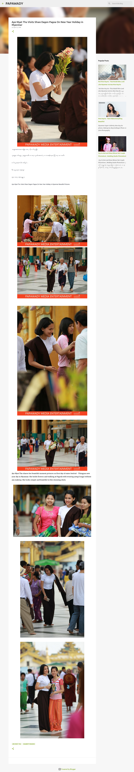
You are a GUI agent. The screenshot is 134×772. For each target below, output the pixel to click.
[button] (13, 31)
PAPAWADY (14, 3)
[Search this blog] (121, 3)
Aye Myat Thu (17, 744)
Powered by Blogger (67, 769)
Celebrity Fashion (29, 744)
